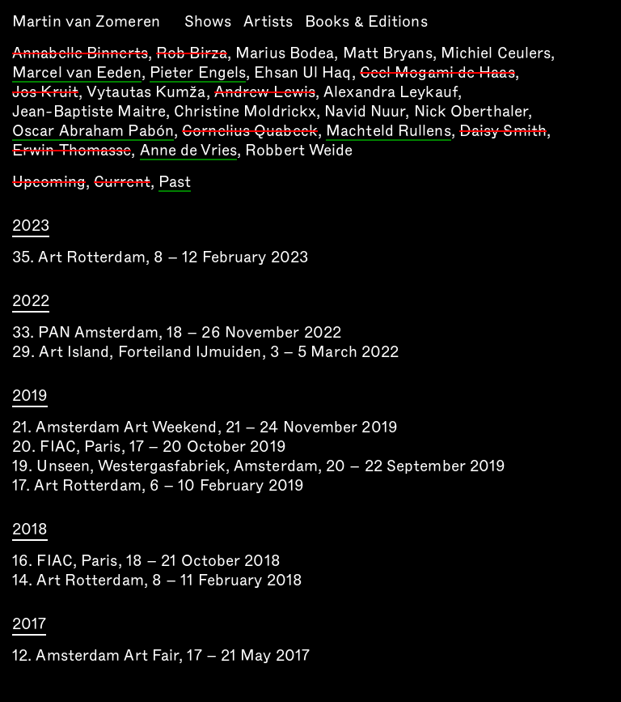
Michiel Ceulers (496, 53)
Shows (208, 21)
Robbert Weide (299, 150)
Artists (268, 21)
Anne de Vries (188, 151)
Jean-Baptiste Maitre (89, 111)
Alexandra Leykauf (390, 92)
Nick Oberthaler (471, 111)
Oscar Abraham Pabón (93, 132)
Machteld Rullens (388, 132)
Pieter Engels (198, 74)
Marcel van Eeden (77, 74)
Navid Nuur (364, 111)
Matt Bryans (388, 53)
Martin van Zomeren (86, 21)
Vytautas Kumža (146, 92)
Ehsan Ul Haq (302, 72)
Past (174, 183)
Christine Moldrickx (245, 111)
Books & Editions (366, 21)
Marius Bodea (284, 53)
